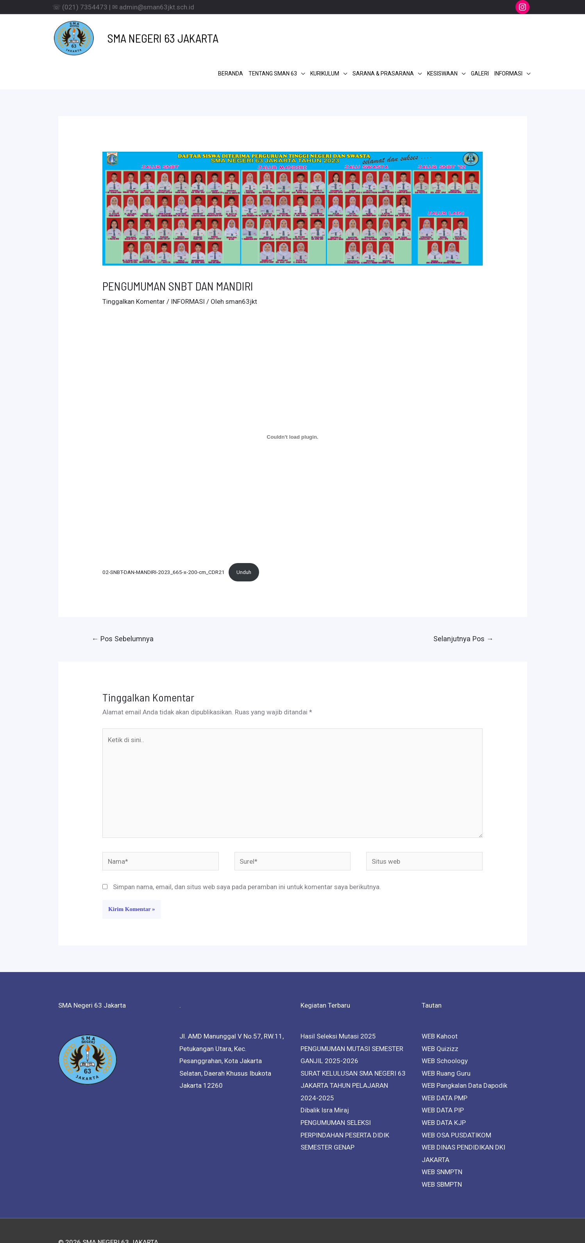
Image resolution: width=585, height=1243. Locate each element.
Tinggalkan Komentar (133, 266)
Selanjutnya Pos (463, 603)
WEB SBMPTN (442, 1149)
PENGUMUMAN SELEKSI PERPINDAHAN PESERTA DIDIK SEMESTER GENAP (345, 1099)
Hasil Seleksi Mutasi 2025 (338, 1000)
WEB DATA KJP (444, 1087)
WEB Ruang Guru (446, 1038)
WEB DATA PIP (443, 1075)
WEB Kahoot (440, 1000)
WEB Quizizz (440, 1013)
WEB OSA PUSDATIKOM (456, 1099)
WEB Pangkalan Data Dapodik (464, 1050)
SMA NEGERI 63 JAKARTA (149, 34)
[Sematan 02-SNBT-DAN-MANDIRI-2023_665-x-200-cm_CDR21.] (292, 401)
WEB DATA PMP (444, 1062)
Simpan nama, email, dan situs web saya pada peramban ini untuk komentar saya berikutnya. (247, 852)
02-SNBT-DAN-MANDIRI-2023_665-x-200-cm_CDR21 (163, 536)
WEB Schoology (445, 1025)
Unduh (243, 536)
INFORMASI (188, 266)
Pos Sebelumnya (122, 603)
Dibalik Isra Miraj (325, 1075)
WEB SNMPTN (442, 1136)
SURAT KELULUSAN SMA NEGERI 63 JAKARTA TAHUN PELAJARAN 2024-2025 (353, 1050)
